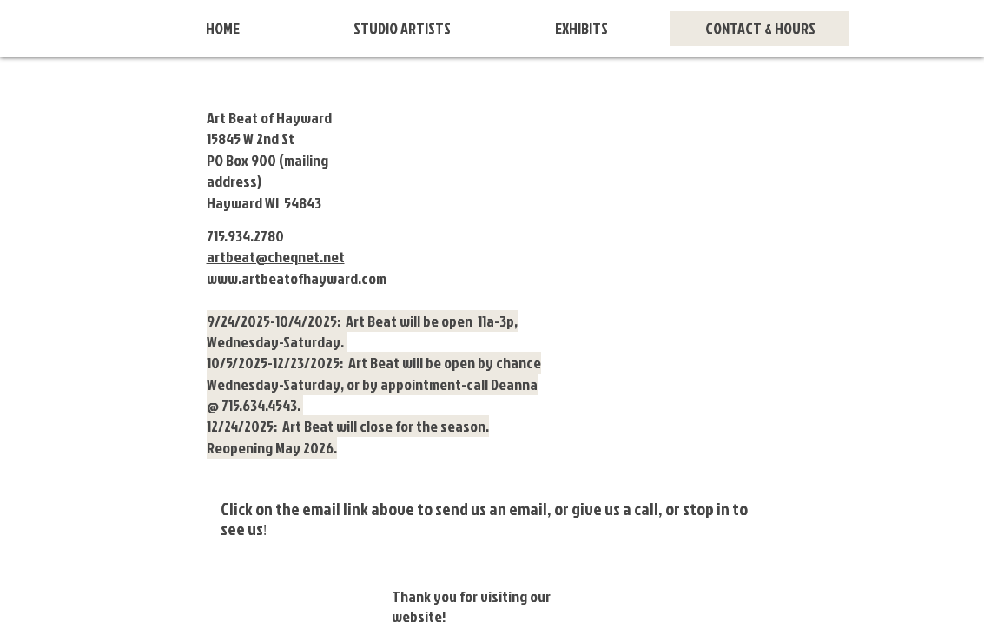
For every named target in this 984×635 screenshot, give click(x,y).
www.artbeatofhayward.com (296, 278)
